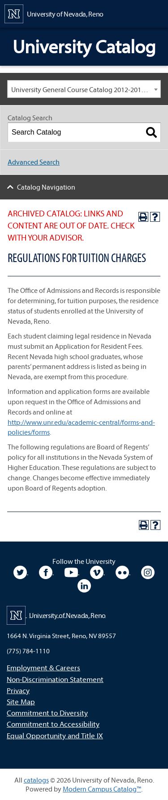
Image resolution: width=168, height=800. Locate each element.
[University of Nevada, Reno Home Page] (53, 12)
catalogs (36, 779)
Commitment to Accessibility (53, 723)
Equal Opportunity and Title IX (55, 735)
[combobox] (84, 89)
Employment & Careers (43, 667)
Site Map (21, 701)
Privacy (18, 690)
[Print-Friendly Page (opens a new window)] (143, 217)
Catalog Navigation (46, 186)
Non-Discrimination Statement (55, 679)
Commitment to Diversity (47, 712)
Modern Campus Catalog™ (102, 788)
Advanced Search (34, 161)
